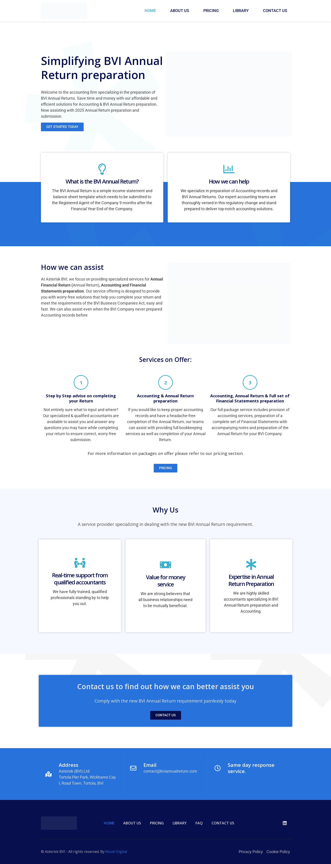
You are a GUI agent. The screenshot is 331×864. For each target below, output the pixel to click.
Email (149, 764)
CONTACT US (275, 10)
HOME (150, 10)
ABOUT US (179, 10)
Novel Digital (116, 851)
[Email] (133, 768)
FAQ (199, 823)
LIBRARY (241, 10)
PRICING (211, 10)
